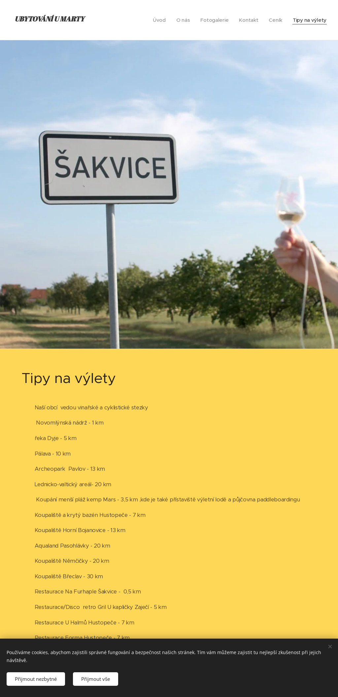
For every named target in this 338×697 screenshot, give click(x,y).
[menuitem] (157, 20)
